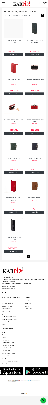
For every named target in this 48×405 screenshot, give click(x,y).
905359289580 (26, 284)
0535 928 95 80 (16, 284)
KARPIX (13, 45)
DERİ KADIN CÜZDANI (13, 158)
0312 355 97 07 (6, 284)
